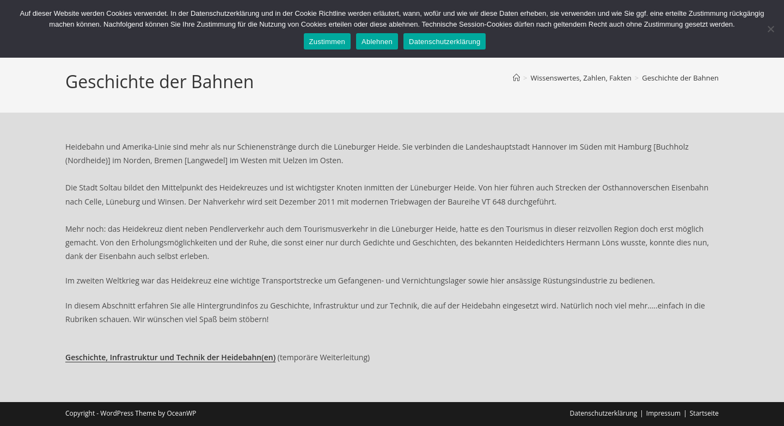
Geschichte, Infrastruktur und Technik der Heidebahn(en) (170, 357)
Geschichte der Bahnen (680, 78)
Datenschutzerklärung (604, 413)
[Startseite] (516, 78)
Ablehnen (377, 42)
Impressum (663, 413)
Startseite (704, 413)
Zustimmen (327, 42)
